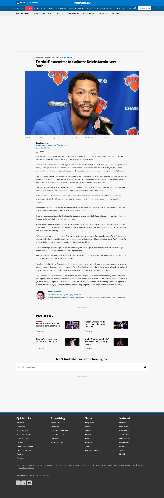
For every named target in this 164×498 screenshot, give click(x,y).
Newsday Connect (58, 434)
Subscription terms (36, 465)
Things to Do (92, 8)
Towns (87, 446)
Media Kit (55, 422)
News (36, 8)
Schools (104, 8)
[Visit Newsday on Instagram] (29, 482)
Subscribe (21, 426)
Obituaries (123, 426)
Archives (20, 458)
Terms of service (22, 465)
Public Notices (57, 442)
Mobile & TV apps (24, 450)
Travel (121, 450)
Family (122, 446)
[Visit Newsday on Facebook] (18, 482)
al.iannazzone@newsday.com (46, 145)
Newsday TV (122, 8)
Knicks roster (74, 13)
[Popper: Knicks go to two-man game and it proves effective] (57, 327)
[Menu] (21, 3)
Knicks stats (60, 13)
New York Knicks (22, 13)
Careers (20, 442)
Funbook (122, 422)
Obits (112, 8)
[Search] (144, 367)
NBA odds (115, 13)
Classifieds (55, 438)
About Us (21, 422)
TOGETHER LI (144, 8)
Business (81, 8)
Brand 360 (55, 426)
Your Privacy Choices (26, 468)
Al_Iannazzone (63, 145)
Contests (20, 454)
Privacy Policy (49, 465)
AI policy (140, 465)
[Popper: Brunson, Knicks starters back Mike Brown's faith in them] (106, 327)
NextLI (122, 454)
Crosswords (124, 430)
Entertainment (125, 438)
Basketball (50, 58)
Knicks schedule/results (42, 13)
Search (132, 8)
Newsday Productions (59, 430)
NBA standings (88, 13)
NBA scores (103, 13)
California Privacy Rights (63, 465)
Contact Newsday (88, 465)
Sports (29, 8)
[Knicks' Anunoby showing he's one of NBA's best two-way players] (106, 344)
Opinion (72, 8)
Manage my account (25, 446)
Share (40, 151)
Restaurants (61, 8)
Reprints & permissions (104, 465)
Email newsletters (24, 434)
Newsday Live (22, 438)
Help (134, 465)
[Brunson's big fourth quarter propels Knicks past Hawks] (57, 344)
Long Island (19, 8)
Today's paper (22, 430)
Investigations (47, 8)
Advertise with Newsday (122, 465)
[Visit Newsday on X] (23, 482)
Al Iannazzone (55, 292)
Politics (88, 434)
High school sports (92, 450)
